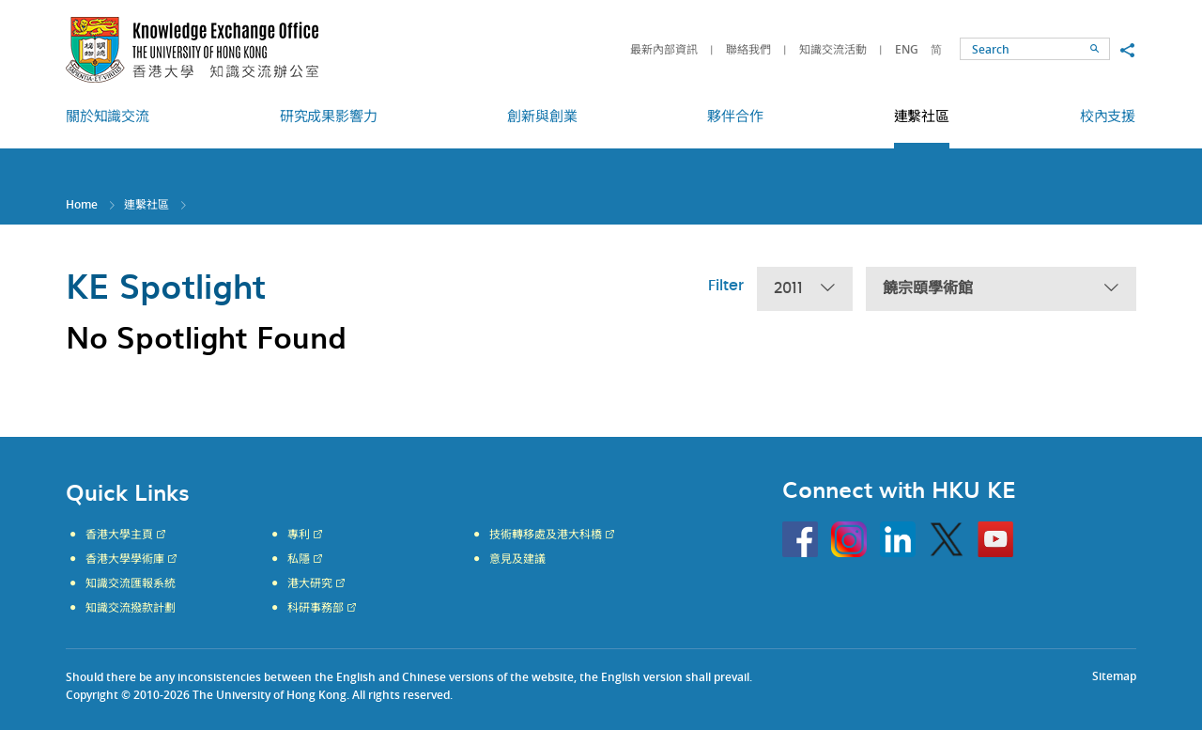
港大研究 (309, 583)
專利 (298, 534)
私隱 (298, 559)
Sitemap (1114, 676)
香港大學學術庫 (124, 559)
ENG (906, 49)
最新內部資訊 (664, 49)
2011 (805, 289)
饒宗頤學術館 (1001, 289)
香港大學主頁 (119, 534)
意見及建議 (517, 559)
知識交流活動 (833, 49)
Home (82, 204)
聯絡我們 (748, 49)
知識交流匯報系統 (130, 583)
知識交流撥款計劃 (130, 608)
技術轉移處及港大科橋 (545, 534)
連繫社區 (146, 204)
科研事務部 (315, 608)
